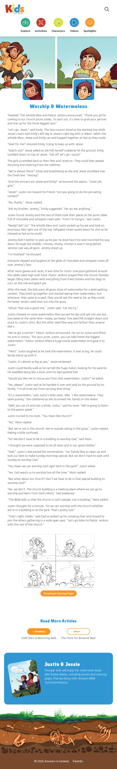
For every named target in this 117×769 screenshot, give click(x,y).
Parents (78, 761)
